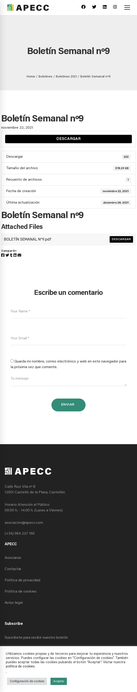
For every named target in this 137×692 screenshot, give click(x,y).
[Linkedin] (104, 7)
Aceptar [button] (58, 681)
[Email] (19, 255)
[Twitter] (94, 7)
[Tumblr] (11, 255)
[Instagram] (115, 7)
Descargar (68, 139)
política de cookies (20, 666)
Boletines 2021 (66, 76)
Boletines (45, 76)
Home (31, 76)
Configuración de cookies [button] (27, 681)
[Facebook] (83, 7)
